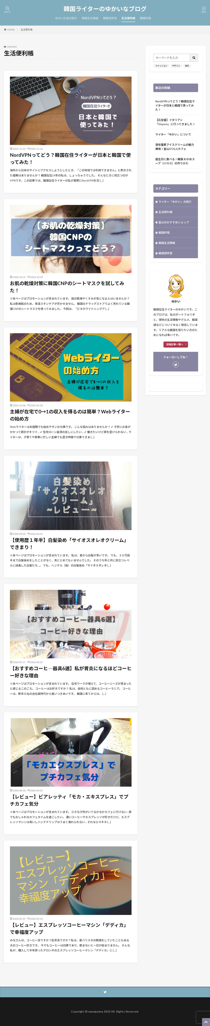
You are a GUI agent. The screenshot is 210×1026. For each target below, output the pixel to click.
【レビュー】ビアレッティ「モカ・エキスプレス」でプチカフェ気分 (69, 800)
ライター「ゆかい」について (173, 134)
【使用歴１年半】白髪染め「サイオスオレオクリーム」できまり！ (69, 543)
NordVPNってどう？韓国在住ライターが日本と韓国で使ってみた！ (70, 158)
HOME (11, 29)
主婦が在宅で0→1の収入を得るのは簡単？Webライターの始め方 (70, 415)
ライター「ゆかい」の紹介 (175, 201)
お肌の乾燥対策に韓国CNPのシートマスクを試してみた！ (67, 286)
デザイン (176, 66)
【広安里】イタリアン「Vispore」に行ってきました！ (175, 122)
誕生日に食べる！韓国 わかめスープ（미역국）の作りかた (175, 161)
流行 (187, 66)
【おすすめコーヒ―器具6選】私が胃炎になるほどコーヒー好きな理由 (71, 671)
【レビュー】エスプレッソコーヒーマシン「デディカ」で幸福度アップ (69, 928)
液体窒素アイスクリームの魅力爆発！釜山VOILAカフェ (174, 146)
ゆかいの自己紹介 (66, 18)
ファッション (161, 66)
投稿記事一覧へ (174, 344)
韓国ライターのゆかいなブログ (105, 9)
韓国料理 (145, 18)
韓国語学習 (110, 18)
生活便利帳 (128, 18)
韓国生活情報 (90, 18)
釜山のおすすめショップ (173, 222)
